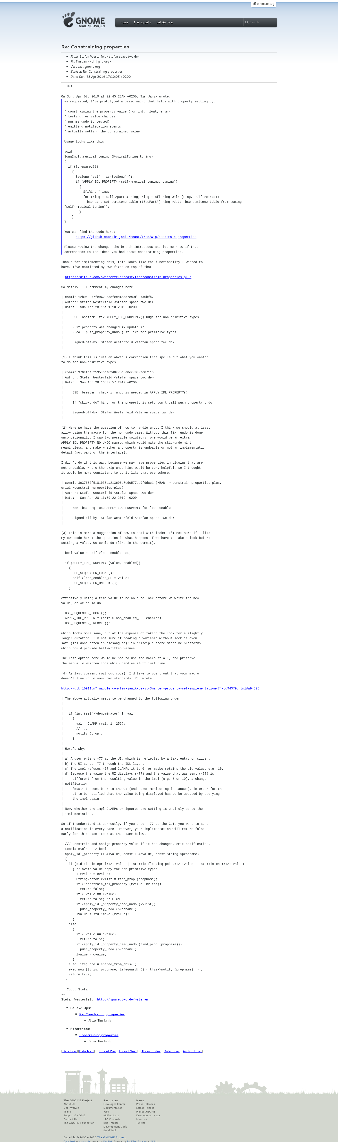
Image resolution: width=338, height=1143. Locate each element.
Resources (110, 1100)
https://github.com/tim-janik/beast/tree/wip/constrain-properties (136, 237)
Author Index (192, 1051)
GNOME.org (265, 4)
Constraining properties (99, 1035)
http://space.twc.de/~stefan (122, 999)
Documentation (112, 1108)
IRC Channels (111, 1119)
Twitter (140, 1123)
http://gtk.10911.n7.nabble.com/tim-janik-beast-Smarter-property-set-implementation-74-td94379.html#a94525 (160, 688)
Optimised (69, 1141)
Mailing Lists (142, 22)
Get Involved (71, 1108)
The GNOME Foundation (79, 1123)
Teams (68, 1111)
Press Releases (145, 1104)
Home (124, 22)
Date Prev (69, 1051)
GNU (154, 1141)
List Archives (164, 22)
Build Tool (109, 1130)
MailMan (132, 1141)
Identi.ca (141, 1119)
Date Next (86, 1051)
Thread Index (151, 1051)
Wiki (106, 1111)
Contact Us (70, 1119)
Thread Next (128, 1051)
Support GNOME (74, 1115)
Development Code (115, 1126)
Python (142, 1141)
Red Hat (107, 1141)
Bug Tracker (110, 1123)
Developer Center (114, 1104)
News (140, 1100)
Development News (148, 1115)
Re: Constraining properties (102, 1014)
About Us (69, 1104)
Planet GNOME (145, 1111)
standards (84, 1141)
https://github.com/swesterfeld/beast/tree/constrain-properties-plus (128, 277)
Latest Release (145, 1108)
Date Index (172, 1051)
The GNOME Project (78, 1100)
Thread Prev (107, 1051)
